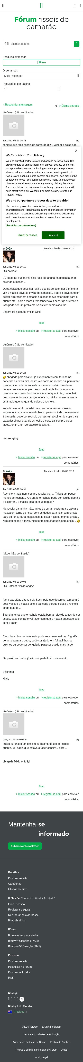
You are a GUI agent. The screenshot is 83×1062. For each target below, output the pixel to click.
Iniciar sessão (26, 330)
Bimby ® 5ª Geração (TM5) (24, 946)
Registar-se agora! (19, 909)
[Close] (76, 150)
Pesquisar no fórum (20, 966)
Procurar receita (17, 878)
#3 (77, 373)
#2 (77, 267)
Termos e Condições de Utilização (42, 1034)
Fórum (12, 929)
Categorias (14, 883)
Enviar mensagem (51, 1026)
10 (31, 89)
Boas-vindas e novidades (23, 935)
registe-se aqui (52, 330)
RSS (11, 977)
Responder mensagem (19, 104)
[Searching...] (41, 44)
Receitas (13, 872)
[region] (41, 195)
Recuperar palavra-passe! (23, 915)
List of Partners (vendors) (21, 225)
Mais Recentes (41, 76)
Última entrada (70, 105)
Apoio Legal (41, 1057)
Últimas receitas (17, 889)
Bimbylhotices (16, 920)
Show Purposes (27, 235)
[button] (3, 6)
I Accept (53, 235)
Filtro (41, 62)
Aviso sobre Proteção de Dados (29, 1042)
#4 (77, 489)
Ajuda (64, 1049)
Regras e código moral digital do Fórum (36, 1049)
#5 (77, 582)
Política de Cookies (60, 1042)
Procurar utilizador (19, 972)
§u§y (9, 248)
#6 (77, 739)
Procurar (13, 955)
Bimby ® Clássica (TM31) (23, 940)
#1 (77, 140)
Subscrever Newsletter (25, 846)
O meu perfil (31, 898)
